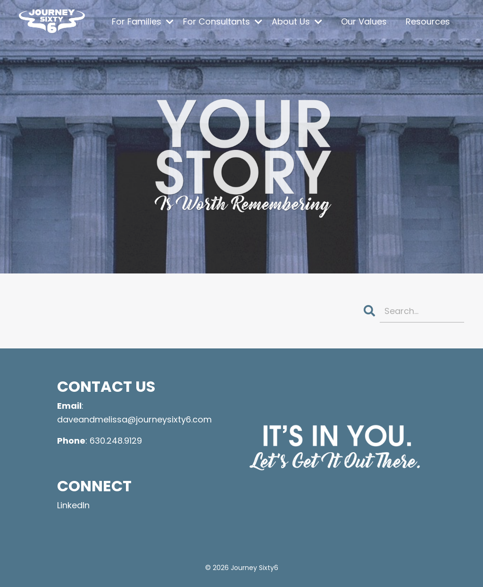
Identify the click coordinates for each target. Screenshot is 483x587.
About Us (297, 21)
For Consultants (222, 21)
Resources (428, 21)
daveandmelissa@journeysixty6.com (134, 419)
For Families (143, 21)
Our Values (364, 21)
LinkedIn (73, 505)
